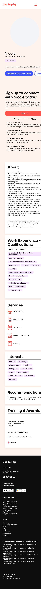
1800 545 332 (7, 473)
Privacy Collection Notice (11, 578)
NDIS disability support (10, 508)
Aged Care (6, 512)
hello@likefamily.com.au (11, 471)
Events (5, 528)
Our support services (10, 501)
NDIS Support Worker (10, 507)
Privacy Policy (7, 576)
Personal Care (7, 510)
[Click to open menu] (35, 4)
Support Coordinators (10, 514)
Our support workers (10, 503)
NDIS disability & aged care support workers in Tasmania (18, 559)
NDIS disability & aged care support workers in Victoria (18, 549)
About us (6, 523)
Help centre (7, 534)
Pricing (5, 530)
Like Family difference (10, 525)
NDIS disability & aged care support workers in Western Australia (18, 562)
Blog (4, 527)
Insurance (6, 532)
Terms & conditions (9, 574)
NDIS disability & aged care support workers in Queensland (18, 552)
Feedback (6, 535)
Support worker (8, 505)
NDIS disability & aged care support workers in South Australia (20, 555)
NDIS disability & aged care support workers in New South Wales (20, 545)
